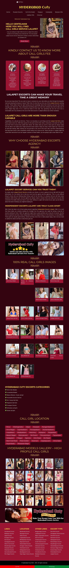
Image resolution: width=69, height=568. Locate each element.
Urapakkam (10, 432)
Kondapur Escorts (9, 537)
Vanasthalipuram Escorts (57, 545)
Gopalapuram (45, 441)
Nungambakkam (48, 427)
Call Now (20, 2)
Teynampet (57, 435)
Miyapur (40, 12)
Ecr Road (47, 438)
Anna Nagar (10, 430)
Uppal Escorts (8, 535)
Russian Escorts (18, 12)
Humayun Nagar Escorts (57, 547)
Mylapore (42, 432)
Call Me (17, 566)
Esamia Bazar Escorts (56, 549)
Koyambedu (10, 443)
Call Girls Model (30, 12)
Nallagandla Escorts (25, 549)
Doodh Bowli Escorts (40, 541)
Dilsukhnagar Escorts (10, 545)
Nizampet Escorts (24, 533)
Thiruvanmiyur (45, 435)
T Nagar (19, 438)
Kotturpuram (23, 435)
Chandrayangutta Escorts (41, 543)
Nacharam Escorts (55, 537)
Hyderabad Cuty (27, 562)
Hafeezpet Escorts (40, 545)
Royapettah (52, 432)
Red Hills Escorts (55, 531)
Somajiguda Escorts (10, 541)
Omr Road (37, 438)
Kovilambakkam (48, 430)
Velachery (32, 432)
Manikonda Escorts (25, 531)
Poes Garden (24, 441)
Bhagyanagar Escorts (40, 531)
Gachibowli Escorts (9, 531)
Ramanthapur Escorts (56, 541)
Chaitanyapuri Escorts (40, 539)
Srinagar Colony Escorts (26, 545)
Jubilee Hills (30, 15)
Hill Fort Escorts (39, 537)
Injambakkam (22, 430)
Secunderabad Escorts (10, 552)
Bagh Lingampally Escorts (41, 535)
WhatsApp (52, 566)
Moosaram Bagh (23, 443)
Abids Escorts (23, 535)
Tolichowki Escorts (24, 547)
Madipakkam (21, 432)
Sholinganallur (18, 427)
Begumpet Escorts (24, 541)
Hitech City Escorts (9, 543)
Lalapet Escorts (54, 554)
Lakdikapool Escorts (40, 533)
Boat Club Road (11, 441)
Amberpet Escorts (39, 549)
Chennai (39, 15)
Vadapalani (10, 438)
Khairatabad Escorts (56, 552)
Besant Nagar (11, 435)
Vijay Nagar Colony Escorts (27, 554)
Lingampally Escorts (25, 537)
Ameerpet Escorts (9, 547)
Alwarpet (36, 427)
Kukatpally (49, 12)
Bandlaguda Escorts (25, 552)
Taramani (35, 441)
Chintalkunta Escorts (40, 552)
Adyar (28, 427)
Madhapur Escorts (9, 533)
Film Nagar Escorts (9, 554)
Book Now (24, 41)
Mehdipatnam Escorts (25, 539)
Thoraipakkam (35, 430)
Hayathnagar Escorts (56, 543)
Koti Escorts (8, 539)
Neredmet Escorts (55, 535)
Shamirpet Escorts (9, 549)
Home (8, 12)
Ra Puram (34, 435)
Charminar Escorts (40, 547)
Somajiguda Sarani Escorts (57, 533)
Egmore (28, 438)
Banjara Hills (59, 12)
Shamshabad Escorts (25, 543)
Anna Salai (56, 441)
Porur (8, 427)
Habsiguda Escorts (55, 539)
